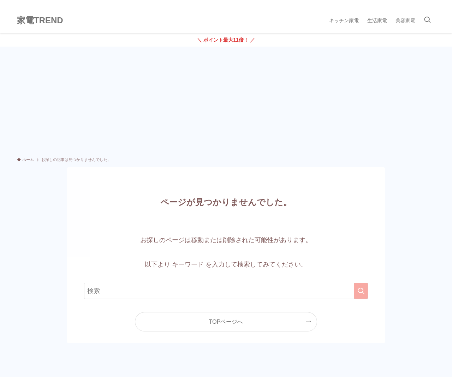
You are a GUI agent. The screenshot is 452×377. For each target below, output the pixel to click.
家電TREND (40, 20)
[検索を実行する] (361, 291)
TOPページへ (226, 321)
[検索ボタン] (427, 20)
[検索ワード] (226, 291)
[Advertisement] (226, 99)
